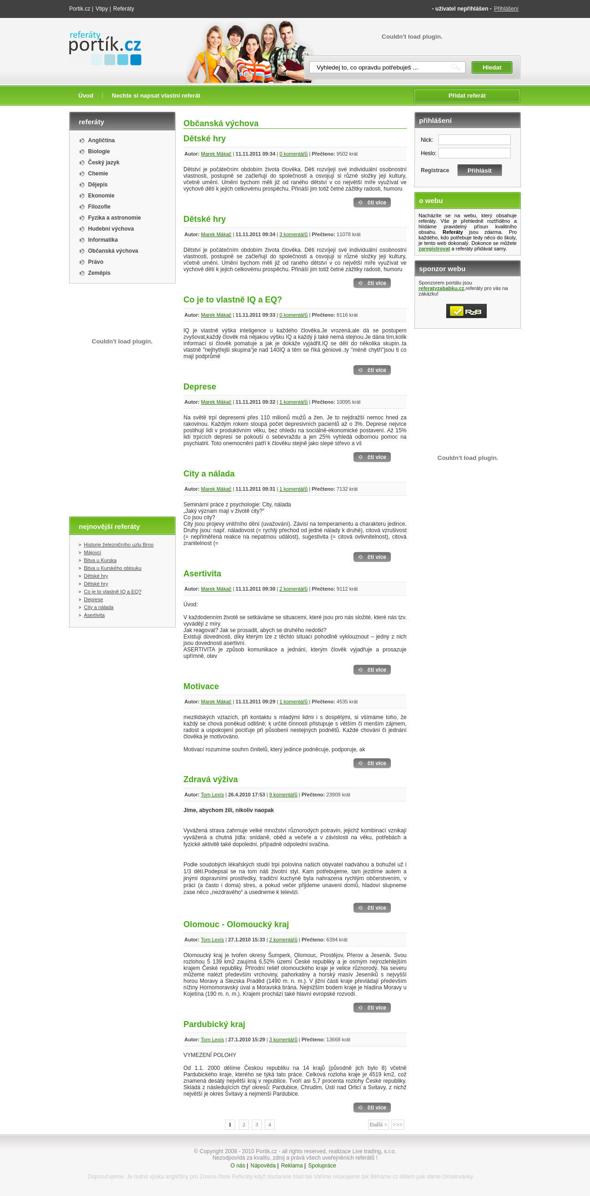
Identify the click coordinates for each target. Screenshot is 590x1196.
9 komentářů (283, 794)
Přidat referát (467, 95)
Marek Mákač (216, 154)
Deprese (93, 599)
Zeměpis (99, 273)
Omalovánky (457, 1176)
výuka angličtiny (169, 1176)
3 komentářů (293, 234)
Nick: (427, 140)
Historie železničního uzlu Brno (118, 544)
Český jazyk (103, 162)
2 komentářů (293, 589)
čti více (376, 202)
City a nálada (98, 607)
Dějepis (98, 184)
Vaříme (322, 1176)
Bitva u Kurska (100, 560)
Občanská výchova (113, 251)
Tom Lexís (212, 794)
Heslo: (429, 153)
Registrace (435, 170)
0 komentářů (293, 154)
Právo (95, 262)
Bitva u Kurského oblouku (113, 568)
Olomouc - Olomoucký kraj (236, 924)
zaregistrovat (434, 248)
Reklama (292, 1165)
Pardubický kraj (214, 1024)
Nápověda (263, 1165)
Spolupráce (322, 1165)
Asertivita (94, 615)
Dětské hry (96, 576)
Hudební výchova (111, 229)
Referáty (123, 9)
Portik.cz (79, 9)
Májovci (92, 552)
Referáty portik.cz (101, 35)
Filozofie (99, 206)
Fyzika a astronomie (114, 218)
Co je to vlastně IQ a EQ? (113, 591)
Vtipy (101, 9)
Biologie (99, 151)
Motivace (201, 686)
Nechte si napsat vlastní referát (156, 95)
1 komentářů (293, 402)
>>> (398, 1124)
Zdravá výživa (210, 779)
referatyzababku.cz (441, 288)
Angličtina (101, 140)
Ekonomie (101, 195)
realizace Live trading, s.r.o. (362, 1151)
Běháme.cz (384, 1176)
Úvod (86, 95)
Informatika (103, 240)
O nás (237, 1165)
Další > (379, 1124)
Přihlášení (506, 9)
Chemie (98, 173)
